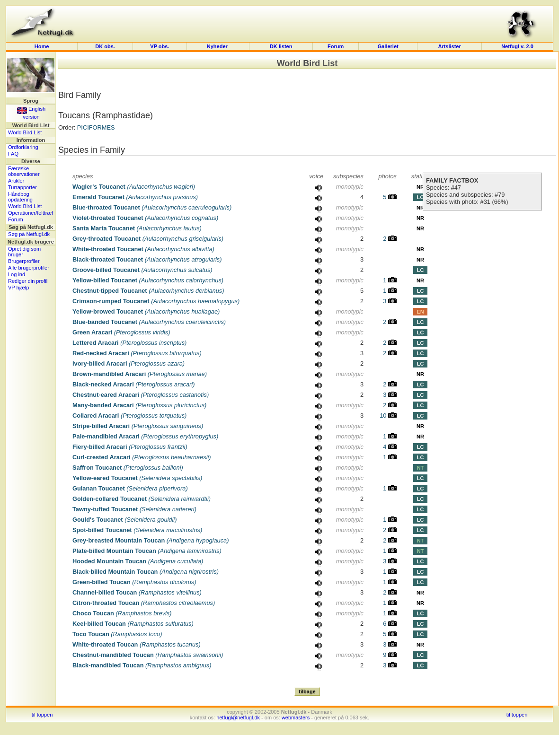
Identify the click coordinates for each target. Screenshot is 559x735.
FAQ (13, 154)
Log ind (16, 274)
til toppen (42, 715)
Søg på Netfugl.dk (29, 234)
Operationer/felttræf (30, 213)
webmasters (296, 717)
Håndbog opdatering (20, 196)
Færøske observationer (24, 171)
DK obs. (105, 46)
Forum (336, 46)
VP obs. (159, 46)
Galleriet (388, 46)
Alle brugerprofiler (28, 268)
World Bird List (25, 132)
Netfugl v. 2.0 (517, 46)
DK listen (281, 46)
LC (420, 197)
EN (420, 312)
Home (42, 46)
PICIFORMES (96, 127)
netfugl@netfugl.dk (238, 717)
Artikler (16, 181)
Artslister (449, 46)
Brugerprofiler (24, 261)
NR (420, 187)
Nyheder (218, 46)
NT (420, 468)
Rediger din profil (27, 281)
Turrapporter (22, 187)
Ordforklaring (23, 147)
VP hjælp (18, 287)
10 (388, 415)
